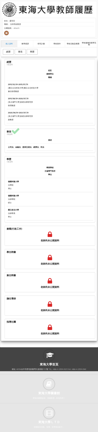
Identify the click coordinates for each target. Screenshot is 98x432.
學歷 (32, 51)
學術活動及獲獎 (73, 44)
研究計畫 (41, 44)
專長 (20, 51)
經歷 (8, 51)
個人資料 (9, 44)
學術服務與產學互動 (89, 44)
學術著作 (57, 44)
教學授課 (25, 44)
